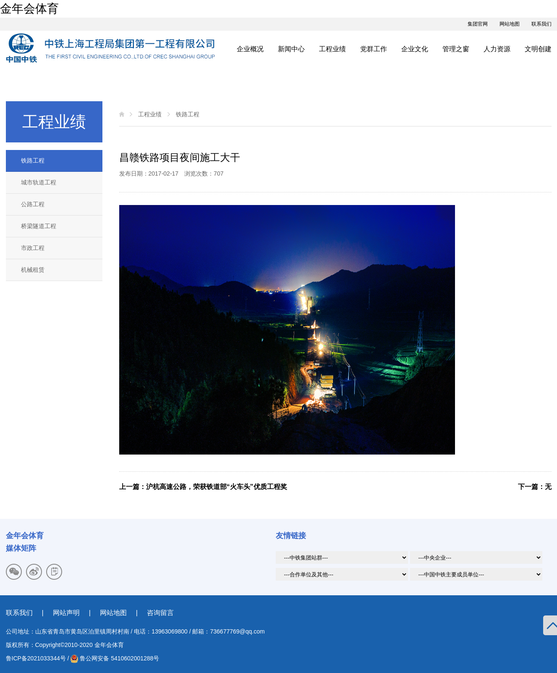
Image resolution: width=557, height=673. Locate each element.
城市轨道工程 (38, 182)
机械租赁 (32, 269)
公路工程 (32, 204)
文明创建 (538, 49)
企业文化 (414, 49)
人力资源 (497, 49)
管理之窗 (455, 49)
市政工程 (32, 247)
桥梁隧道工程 (38, 226)
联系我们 (541, 24)
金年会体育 (29, 8)
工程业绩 (332, 49)
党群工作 (373, 49)
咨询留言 (160, 612)
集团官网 (478, 24)
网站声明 (66, 612)
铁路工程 (32, 160)
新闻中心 (291, 49)
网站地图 (509, 24)
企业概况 (250, 49)
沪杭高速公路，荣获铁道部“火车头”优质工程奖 (216, 486)
